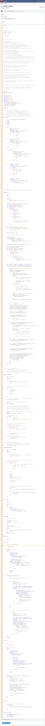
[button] (44, 1)
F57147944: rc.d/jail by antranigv (9, 18)
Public (8, 7)
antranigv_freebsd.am (10, 11)
